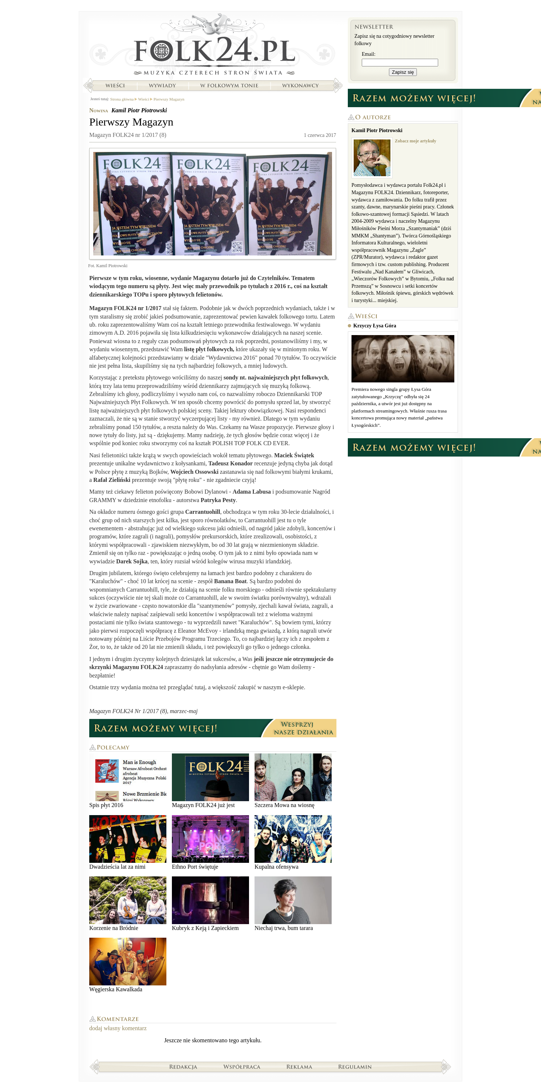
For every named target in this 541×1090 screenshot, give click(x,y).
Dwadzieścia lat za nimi (127, 842)
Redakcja (183, 1066)
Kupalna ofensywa (293, 842)
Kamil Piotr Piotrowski (139, 110)
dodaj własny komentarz (118, 1028)
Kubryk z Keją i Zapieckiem (210, 903)
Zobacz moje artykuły (415, 140)
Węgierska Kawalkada (127, 965)
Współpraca (242, 1066)
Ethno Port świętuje (210, 842)
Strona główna (213, 46)
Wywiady (162, 85)
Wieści (115, 85)
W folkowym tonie (229, 85)
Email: (368, 54)
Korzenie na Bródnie (127, 903)
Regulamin (355, 1066)
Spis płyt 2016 (127, 780)
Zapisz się (403, 72)
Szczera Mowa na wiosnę (293, 780)
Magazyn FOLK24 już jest (210, 780)
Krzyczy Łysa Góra (374, 325)
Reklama (299, 1066)
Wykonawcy (301, 85)
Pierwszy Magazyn (169, 99)
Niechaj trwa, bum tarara (293, 903)
